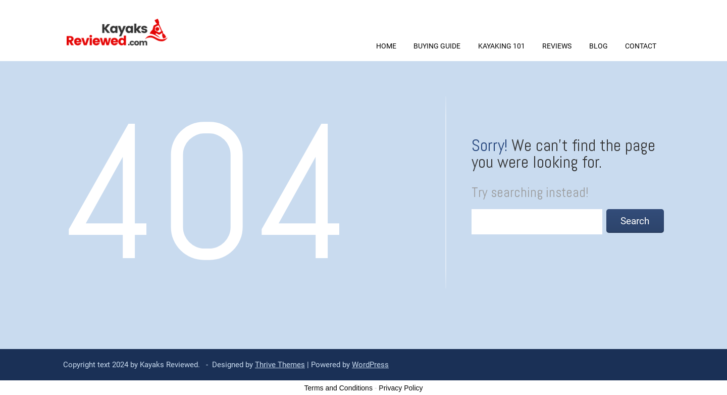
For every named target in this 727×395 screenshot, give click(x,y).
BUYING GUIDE (436, 46)
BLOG (598, 46)
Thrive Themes (280, 364)
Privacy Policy (401, 388)
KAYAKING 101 (501, 46)
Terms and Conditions (338, 388)
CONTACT (640, 46)
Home (386, 46)
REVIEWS (557, 46)
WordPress (370, 364)
